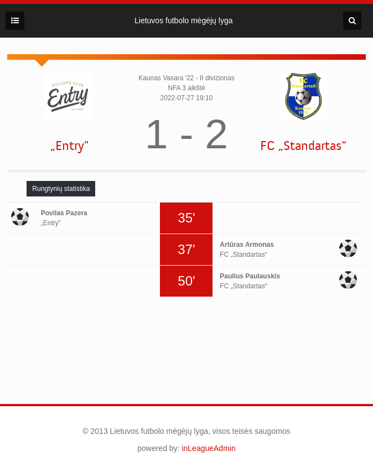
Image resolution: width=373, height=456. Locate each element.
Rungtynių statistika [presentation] (61, 189)
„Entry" (69, 145)
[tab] (61, 188)
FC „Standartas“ (303, 145)
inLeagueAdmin (208, 448)
